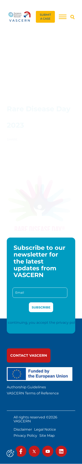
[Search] (72, 17)
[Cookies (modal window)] (10, 454)
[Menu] (62, 17)
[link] (19, 17)
